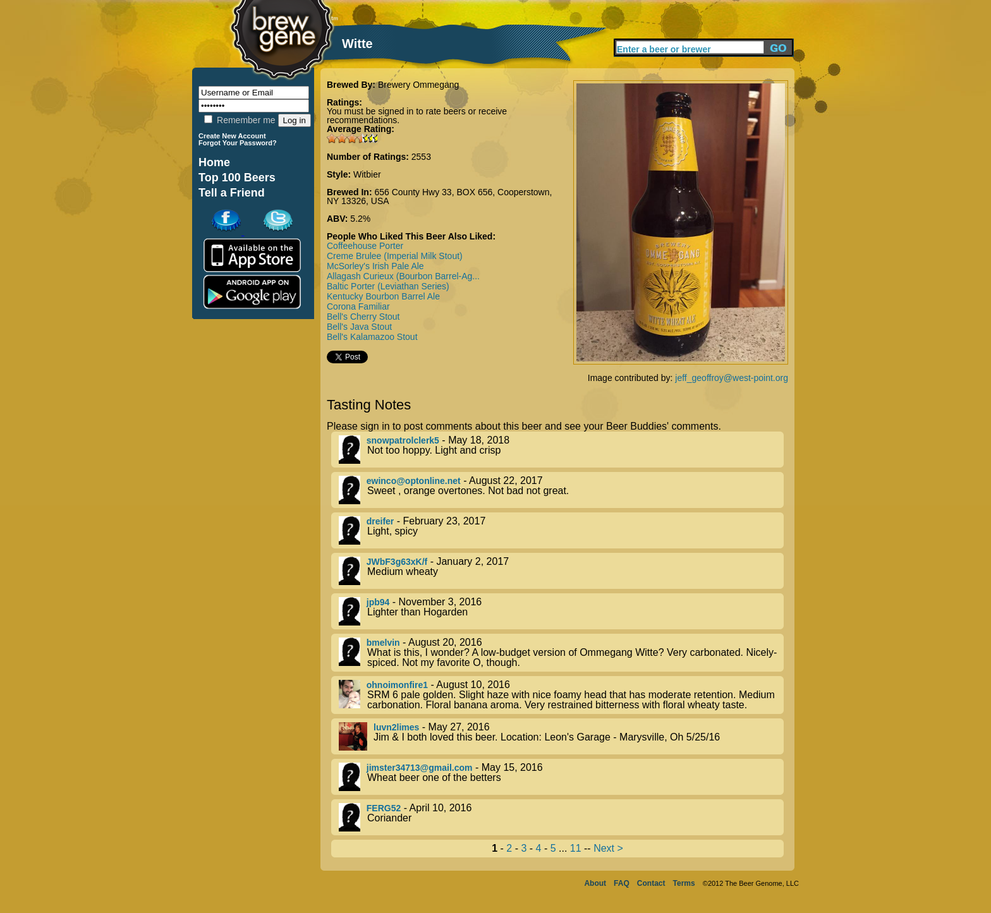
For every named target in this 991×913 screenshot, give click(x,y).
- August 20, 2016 (561, 653)
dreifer (380, 521)
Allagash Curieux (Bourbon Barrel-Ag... (403, 276)
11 (575, 848)
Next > (608, 848)
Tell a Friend (231, 192)
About (595, 883)
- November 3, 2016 (561, 611)
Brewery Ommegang (418, 85)
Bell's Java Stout (359, 327)
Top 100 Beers (237, 177)
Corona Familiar (358, 306)
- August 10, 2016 (561, 695)
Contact (651, 883)
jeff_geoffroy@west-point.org (731, 378)
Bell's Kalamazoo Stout (372, 337)
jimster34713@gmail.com (420, 768)
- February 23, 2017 (561, 530)
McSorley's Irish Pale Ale (375, 266)
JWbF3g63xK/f (397, 562)
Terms (684, 883)
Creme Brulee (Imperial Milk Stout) (395, 256)
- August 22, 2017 (561, 490)
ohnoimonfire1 (397, 685)
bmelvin (383, 643)
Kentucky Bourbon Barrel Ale (383, 296)
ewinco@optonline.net (414, 481)
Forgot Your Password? (237, 143)
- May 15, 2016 (561, 777)
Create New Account (232, 136)
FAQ (621, 883)
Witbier (367, 174)
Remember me (239, 120)
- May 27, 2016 (561, 736)
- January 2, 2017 (561, 571)
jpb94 (378, 602)
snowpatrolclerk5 (403, 440)
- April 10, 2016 (561, 817)
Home (214, 162)
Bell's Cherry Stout (363, 316)
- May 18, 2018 (561, 449)
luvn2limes (396, 727)
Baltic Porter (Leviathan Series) (388, 286)
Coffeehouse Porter (365, 246)
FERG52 (384, 808)
